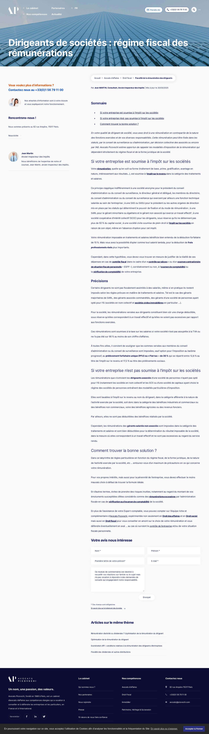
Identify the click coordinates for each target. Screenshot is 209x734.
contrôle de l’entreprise (161, 526)
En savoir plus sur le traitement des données (106, 608)
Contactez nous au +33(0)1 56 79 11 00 (36, 90)
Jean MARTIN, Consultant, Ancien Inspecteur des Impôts (119, 88)
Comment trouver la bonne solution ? (119, 124)
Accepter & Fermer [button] (194, 729)
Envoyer (147, 597)
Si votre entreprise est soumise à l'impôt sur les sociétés (129, 112)
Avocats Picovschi (118, 516)
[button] (30, 8)
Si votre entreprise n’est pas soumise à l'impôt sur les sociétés (132, 118)
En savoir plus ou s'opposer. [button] (164, 728)
